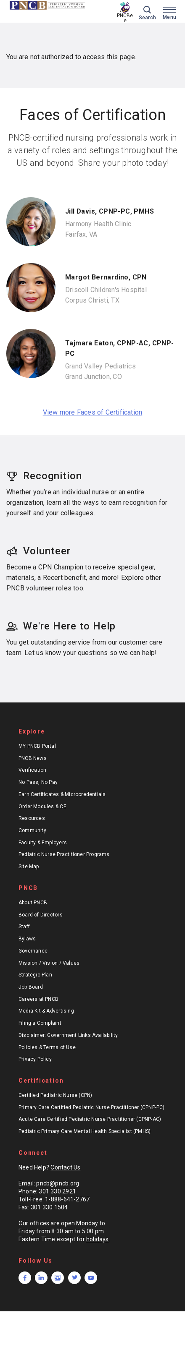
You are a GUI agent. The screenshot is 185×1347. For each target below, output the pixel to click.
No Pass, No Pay (38, 782)
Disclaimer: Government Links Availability (68, 1035)
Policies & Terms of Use (47, 1047)
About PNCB (32, 903)
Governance (33, 951)
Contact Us (65, 1167)
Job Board (30, 987)
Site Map (28, 866)
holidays (97, 1239)
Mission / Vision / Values (48, 963)
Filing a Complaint (39, 1023)
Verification (32, 770)
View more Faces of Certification (93, 412)
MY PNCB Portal (37, 746)
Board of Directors (40, 915)
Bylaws (27, 939)
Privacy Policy (35, 1059)
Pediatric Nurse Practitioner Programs (64, 854)
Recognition (44, 476)
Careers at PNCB (38, 999)
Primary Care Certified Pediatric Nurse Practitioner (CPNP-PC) (91, 1107)
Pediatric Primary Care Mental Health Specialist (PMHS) (84, 1131)
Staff (24, 926)
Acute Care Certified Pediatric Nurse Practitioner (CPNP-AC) (89, 1119)
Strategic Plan (35, 975)
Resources (31, 818)
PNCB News (32, 758)
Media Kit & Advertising (46, 1011)
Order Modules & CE (42, 806)
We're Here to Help (61, 626)
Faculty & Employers (42, 843)
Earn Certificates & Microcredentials (62, 794)
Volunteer (38, 551)
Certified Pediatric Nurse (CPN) (55, 1095)
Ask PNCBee (125, 15)
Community (32, 830)
